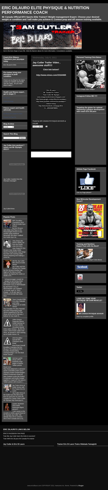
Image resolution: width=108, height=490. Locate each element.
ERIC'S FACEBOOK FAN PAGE (14, 433)
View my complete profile (85, 316)
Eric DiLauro (6, 97)
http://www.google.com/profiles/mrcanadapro (51, 99)
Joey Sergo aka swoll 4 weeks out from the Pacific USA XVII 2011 (18, 243)
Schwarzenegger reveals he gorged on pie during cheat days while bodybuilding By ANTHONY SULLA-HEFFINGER (14, 281)
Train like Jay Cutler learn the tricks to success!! (19, 436)
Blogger (80, 485)
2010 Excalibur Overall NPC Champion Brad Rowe (17, 340)
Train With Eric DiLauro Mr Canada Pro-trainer (18, 439)
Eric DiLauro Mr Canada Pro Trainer (12, 113)
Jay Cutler (6, 209)
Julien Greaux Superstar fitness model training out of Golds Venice (18, 322)
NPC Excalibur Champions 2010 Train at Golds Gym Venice (18, 223)
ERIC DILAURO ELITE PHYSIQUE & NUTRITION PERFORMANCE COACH (45, 10)
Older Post (65, 154)
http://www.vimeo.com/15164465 (51, 75)
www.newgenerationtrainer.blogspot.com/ (51, 97)
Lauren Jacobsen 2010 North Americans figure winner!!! (18, 406)
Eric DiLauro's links (9, 65)
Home (51, 154)
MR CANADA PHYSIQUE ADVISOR (91, 313)
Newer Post (37, 154)
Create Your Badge (8, 101)
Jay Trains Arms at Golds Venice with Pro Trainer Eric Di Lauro (18, 388)
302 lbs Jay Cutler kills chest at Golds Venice (18, 262)
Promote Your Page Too (9, 117)
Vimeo (12, 209)
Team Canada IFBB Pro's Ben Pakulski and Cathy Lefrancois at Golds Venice (19, 303)
